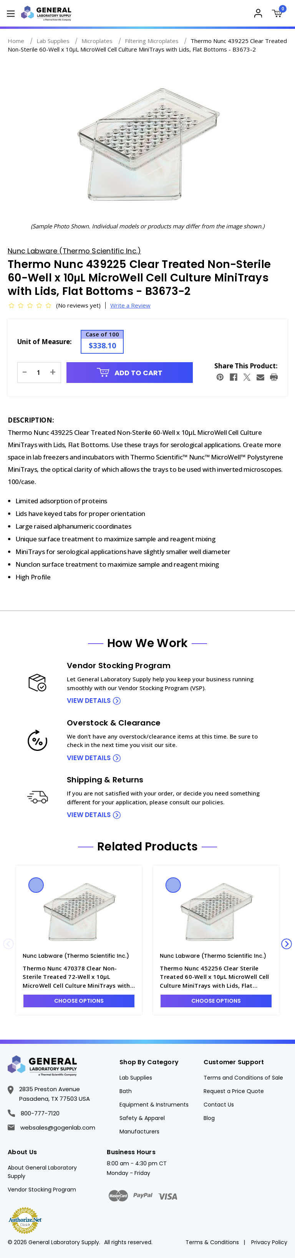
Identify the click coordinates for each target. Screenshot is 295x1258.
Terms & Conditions (212, 1242)
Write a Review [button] (130, 305)
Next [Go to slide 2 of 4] (286, 944)
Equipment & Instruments (154, 1104)
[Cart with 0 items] (278, 14)
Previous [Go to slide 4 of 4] (8, 944)
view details (89, 700)
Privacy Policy (269, 1242)
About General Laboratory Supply (42, 1172)
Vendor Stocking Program (42, 1189)
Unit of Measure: (44, 341)
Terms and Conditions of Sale (243, 1078)
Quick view (36, 885)
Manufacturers (139, 1131)
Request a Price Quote (234, 1091)
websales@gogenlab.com (51, 1127)
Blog (209, 1118)
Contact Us (219, 1104)
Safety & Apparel (142, 1118)
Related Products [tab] (147, 846)
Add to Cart (130, 373)
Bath (125, 1091)
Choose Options (79, 1001)
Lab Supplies (135, 1078)
